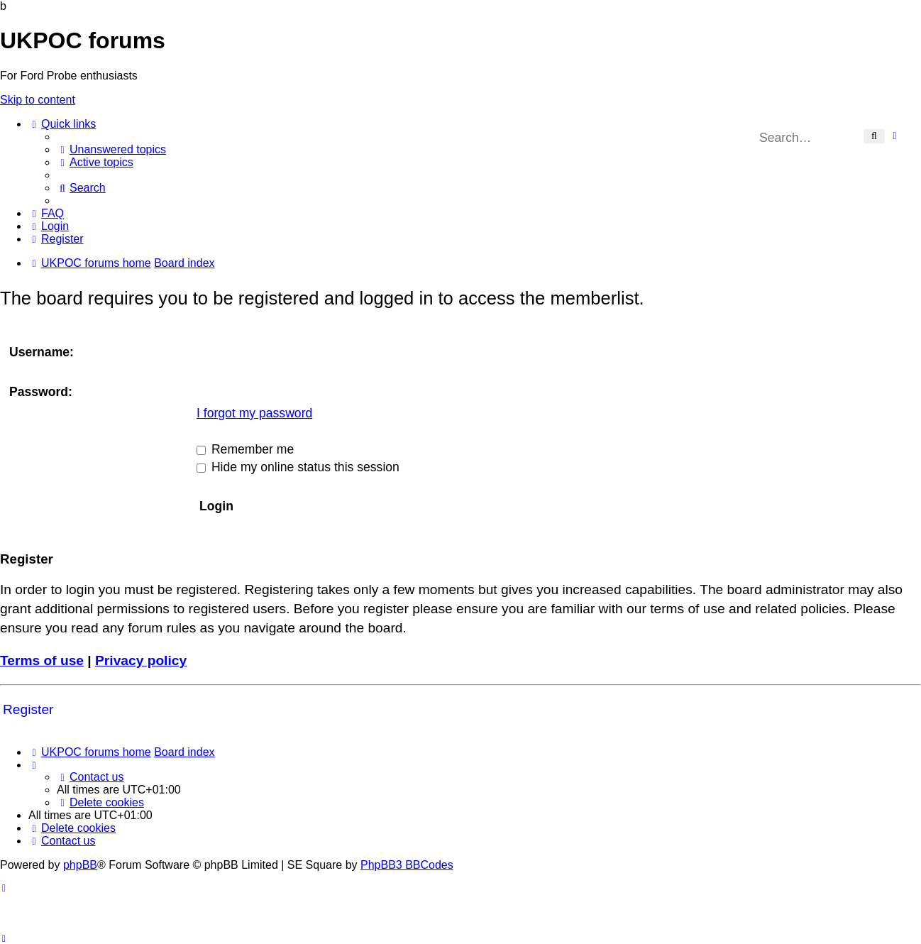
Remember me (245, 449)
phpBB (80, 865)
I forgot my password (254, 413)
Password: (40, 392)
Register (28, 709)
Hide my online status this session (298, 467)
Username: (41, 352)
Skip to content (37, 100)
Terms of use (42, 660)
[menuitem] (111, 149)
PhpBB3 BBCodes (406, 865)
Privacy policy (141, 660)
